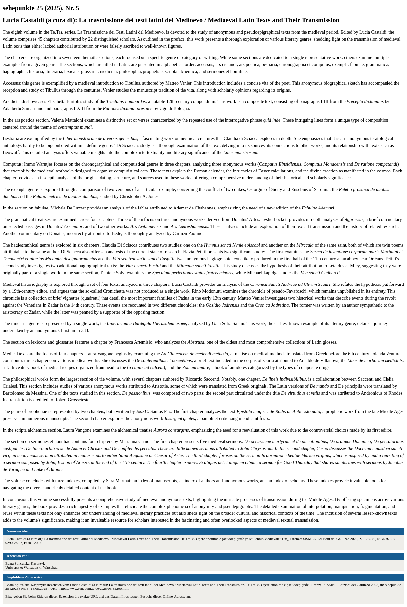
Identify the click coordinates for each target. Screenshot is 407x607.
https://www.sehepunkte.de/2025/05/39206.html (94, 588)
